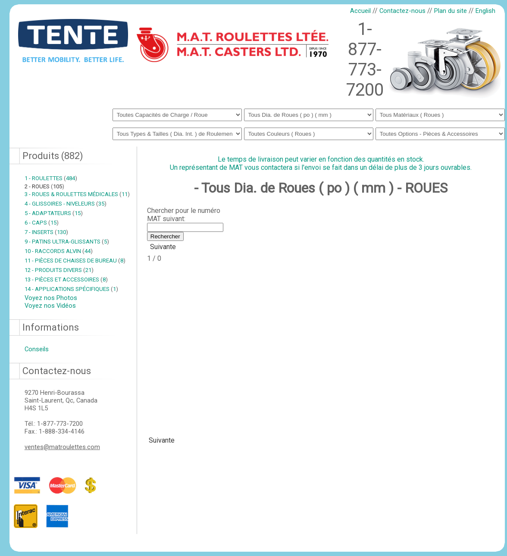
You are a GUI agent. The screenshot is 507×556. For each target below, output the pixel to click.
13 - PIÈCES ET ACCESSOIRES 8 (66, 279)
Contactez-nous (402, 11)
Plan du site (450, 11)
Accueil (360, 11)
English (485, 11)
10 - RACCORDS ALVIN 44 (59, 251)
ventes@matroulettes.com (62, 447)
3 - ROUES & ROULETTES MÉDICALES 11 (77, 194)
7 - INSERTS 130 (46, 232)
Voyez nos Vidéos (50, 305)
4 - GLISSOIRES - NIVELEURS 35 (65, 203)
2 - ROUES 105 (44, 186)
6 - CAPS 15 (42, 222)
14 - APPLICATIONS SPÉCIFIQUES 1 (71, 289)
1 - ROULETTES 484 (51, 178)
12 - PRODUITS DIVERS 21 (59, 270)
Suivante (163, 247)
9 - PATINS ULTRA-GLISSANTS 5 (67, 241)
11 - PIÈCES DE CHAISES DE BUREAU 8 (75, 260)
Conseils (37, 349)
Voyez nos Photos (51, 298)
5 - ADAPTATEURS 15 (54, 213)
